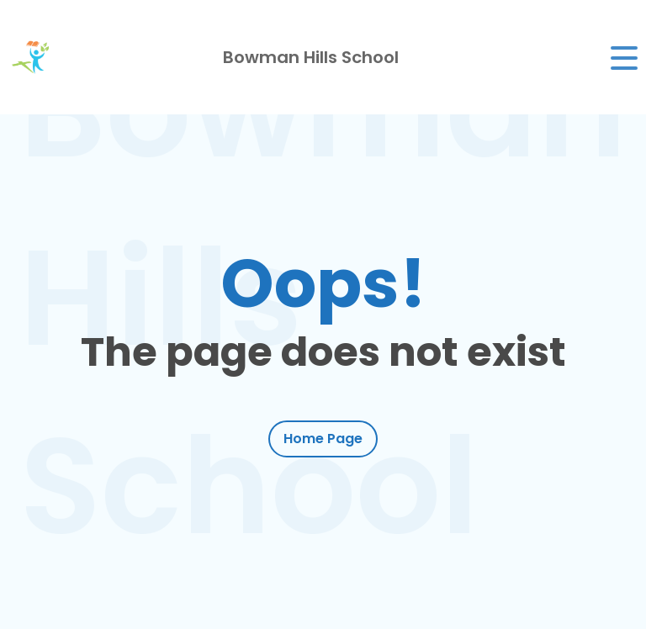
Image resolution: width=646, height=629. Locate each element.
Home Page (323, 438)
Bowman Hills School (311, 57)
